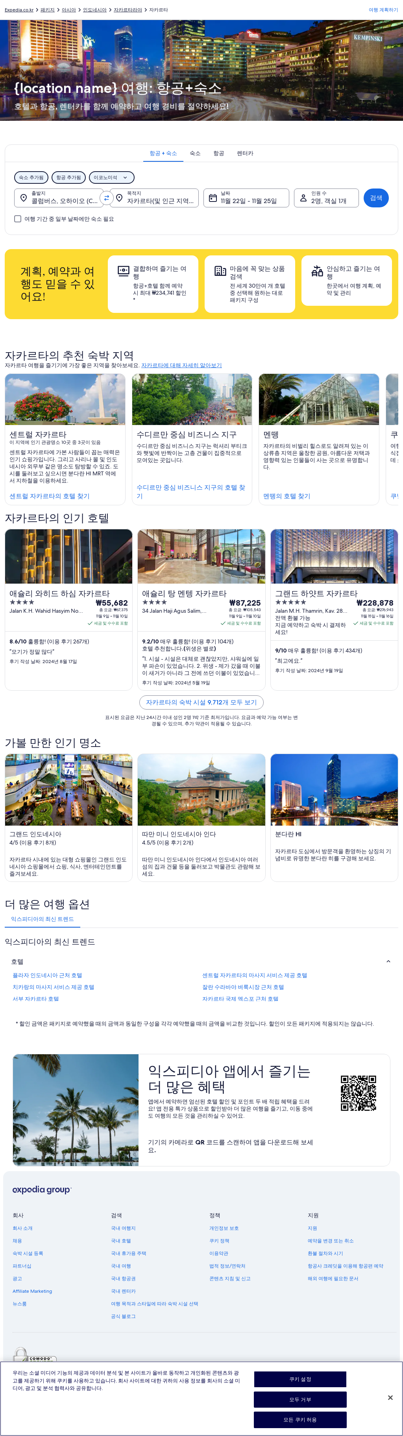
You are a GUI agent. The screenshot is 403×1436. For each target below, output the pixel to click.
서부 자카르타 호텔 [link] (36, 998)
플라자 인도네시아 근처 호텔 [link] (47, 975)
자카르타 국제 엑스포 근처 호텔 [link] (240, 998)
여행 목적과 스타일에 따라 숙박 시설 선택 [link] (154, 1304)
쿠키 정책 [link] (219, 1241)
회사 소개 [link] (23, 1228)
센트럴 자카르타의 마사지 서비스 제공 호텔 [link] (254, 975)
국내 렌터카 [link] (123, 1291)
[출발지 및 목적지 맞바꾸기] (107, 198)
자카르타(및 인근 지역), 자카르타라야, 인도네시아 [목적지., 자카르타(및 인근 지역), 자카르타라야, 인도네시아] (163, 201)
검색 (376, 197)
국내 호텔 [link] (121, 1241)
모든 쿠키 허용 (300, 1425)
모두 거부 (300, 1405)
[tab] (163, 153)
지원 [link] (312, 1228)
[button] (201, 961)
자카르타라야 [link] (128, 10)
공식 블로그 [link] (123, 1316)
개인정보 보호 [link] (224, 1228)
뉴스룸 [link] (20, 1304)
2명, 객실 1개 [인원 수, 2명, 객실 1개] (329, 201)
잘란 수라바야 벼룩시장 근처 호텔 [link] (243, 987)
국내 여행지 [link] (123, 1228)
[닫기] (390, 1403)
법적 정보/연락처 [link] (227, 1266)
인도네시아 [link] (95, 10)
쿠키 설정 (300, 1384)
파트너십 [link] (22, 1266)
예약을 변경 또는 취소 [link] (331, 1241)
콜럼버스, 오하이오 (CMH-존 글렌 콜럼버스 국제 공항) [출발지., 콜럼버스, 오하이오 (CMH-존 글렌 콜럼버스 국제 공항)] (67, 201)
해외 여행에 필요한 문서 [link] (333, 1278)
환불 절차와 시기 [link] (325, 1253)
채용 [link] (17, 1241)
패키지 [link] (48, 10)
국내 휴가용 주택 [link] (128, 1253)
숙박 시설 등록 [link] (28, 1253)
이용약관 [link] (218, 1253)
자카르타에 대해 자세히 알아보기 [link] (181, 365)
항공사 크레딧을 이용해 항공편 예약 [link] (345, 1266)
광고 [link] (17, 1278)
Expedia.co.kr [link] (19, 10)
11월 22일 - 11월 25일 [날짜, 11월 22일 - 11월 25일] (249, 201)
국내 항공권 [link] (123, 1278)
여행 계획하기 (383, 10)
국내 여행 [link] (121, 1266)
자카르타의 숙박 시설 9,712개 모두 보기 (201, 702)
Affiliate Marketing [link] (32, 1291)
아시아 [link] (69, 10)
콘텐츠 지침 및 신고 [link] (230, 1278)
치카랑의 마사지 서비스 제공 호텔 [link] (53, 987)
